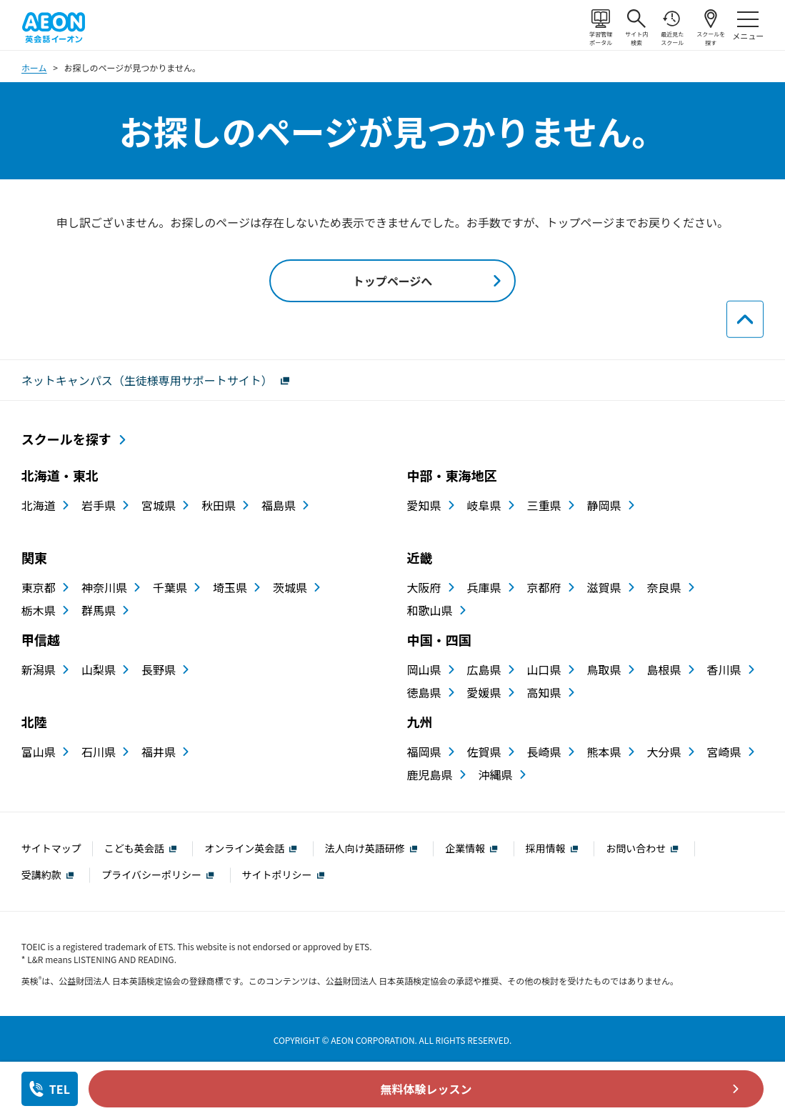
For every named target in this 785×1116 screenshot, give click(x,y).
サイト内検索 (636, 27)
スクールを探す (710, 27)
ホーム (34, 67)
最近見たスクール (672, 27)
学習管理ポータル (600, 27)
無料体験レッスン (426, 1088)
